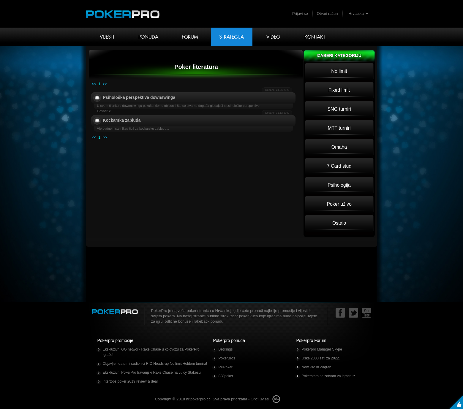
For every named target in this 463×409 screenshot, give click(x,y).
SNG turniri (339, 109)
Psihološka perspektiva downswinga (139, 97)
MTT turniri (339, 128)
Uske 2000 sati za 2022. (321, 358)
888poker (226, 376)
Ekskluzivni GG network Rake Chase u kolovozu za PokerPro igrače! (151, 352)
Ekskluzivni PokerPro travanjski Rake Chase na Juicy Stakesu (152, 372)
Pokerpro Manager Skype (322, 349)
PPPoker (226, 367)
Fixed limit (339, 90)
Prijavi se (300, 13)
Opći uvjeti (260, 399)
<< (94, 84)
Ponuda (148, 37)
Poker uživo (339, 204)
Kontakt (314, 37)
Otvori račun (327, 13)
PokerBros (227, 358)
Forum (190, 37)
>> (104, 84)
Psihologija (339, 185)
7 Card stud (339, 166)
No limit (339, 71)
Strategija (231, 37)
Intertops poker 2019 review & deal (130, 381)
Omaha (339, 147)
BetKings (226, 349)
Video (273, 37)
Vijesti (107, 37)
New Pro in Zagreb (316, 367)
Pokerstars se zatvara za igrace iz (328, 376)
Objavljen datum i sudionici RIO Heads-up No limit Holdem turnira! (155, 364)
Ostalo (339, 223)
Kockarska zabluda (122, 120)
